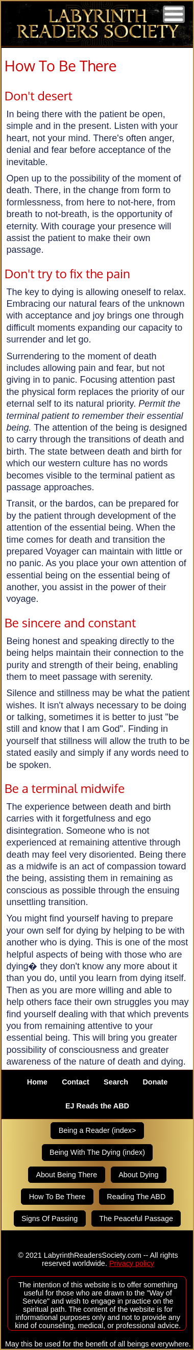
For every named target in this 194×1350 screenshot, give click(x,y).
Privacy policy (131, 1263)
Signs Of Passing (49, 1218)
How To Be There (57, 1197)
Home (37, 1082)
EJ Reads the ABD (97, 1106)
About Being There (66, 1175)
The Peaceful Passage (136, 1218)
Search (116, 1082)
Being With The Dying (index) (97, 1153)
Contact (75, 1082)
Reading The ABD (136, 1197)
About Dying (138, 1175)
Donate (154, 1082)
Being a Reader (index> (97, 1130)
